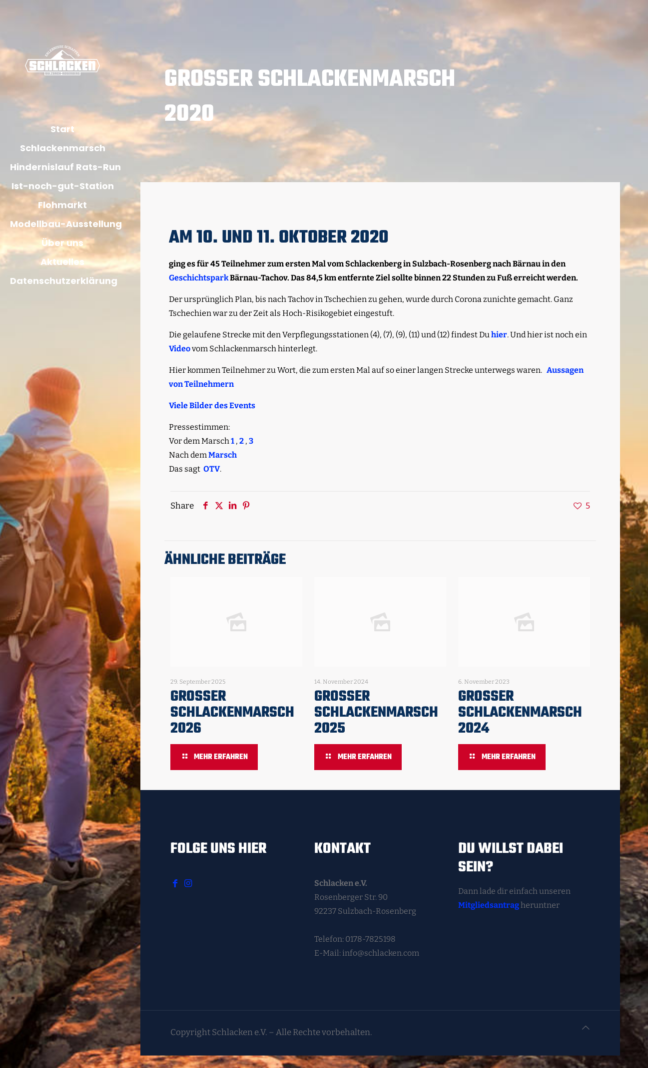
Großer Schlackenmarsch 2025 (376, 712)
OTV (211, 469)
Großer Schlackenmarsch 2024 (520, 712)
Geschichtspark (198, 277)
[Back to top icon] (586, 1028)
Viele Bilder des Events (213, 405)
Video (179, 348)
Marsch (222, 455)
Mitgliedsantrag (488, 905)
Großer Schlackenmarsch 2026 (232, 712)
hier (499, 334)
